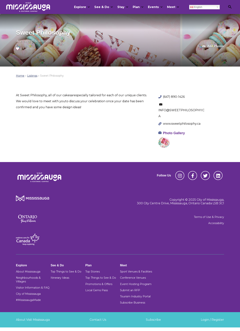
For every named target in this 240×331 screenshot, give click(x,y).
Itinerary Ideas (60, 277)
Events (153, 7)
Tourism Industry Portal (135, 296)
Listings (32, 75)
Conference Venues (133, 277)
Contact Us (98, 319)
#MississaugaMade (28, 300)
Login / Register (212, 319)
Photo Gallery (174, 133)
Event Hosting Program (136, 284)
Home (20, 75)
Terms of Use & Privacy (209, 217)
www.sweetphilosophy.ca (181, 123)
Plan (136, 7)
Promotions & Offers (98, 284)
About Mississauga (28, 271)
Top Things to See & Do (66, 271)
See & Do (101, 7)
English (196, 6)
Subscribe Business (132, 302)
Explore (80, 7)
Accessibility (216, 223)
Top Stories (92, 271)
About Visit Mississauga (33, 319)
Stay (120, 7)
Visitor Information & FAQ (33, 287)
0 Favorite (25, 48)
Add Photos (213, 46)
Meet (171, 7)
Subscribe (153, 319)
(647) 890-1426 (174, 96)
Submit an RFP (130, 290)
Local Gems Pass (96, 290)
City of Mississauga (28, 293)
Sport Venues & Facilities (136, 271)
